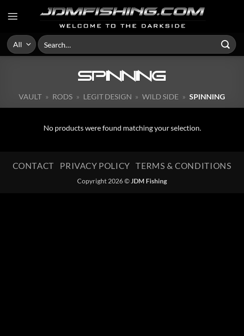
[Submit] (225, 44)
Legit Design (107, 96)
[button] (12, 16)
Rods (62, 96)
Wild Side (160, 96)
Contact (33, 166)
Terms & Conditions (183, 166)
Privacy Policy (95, 166)
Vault (30, 96)
